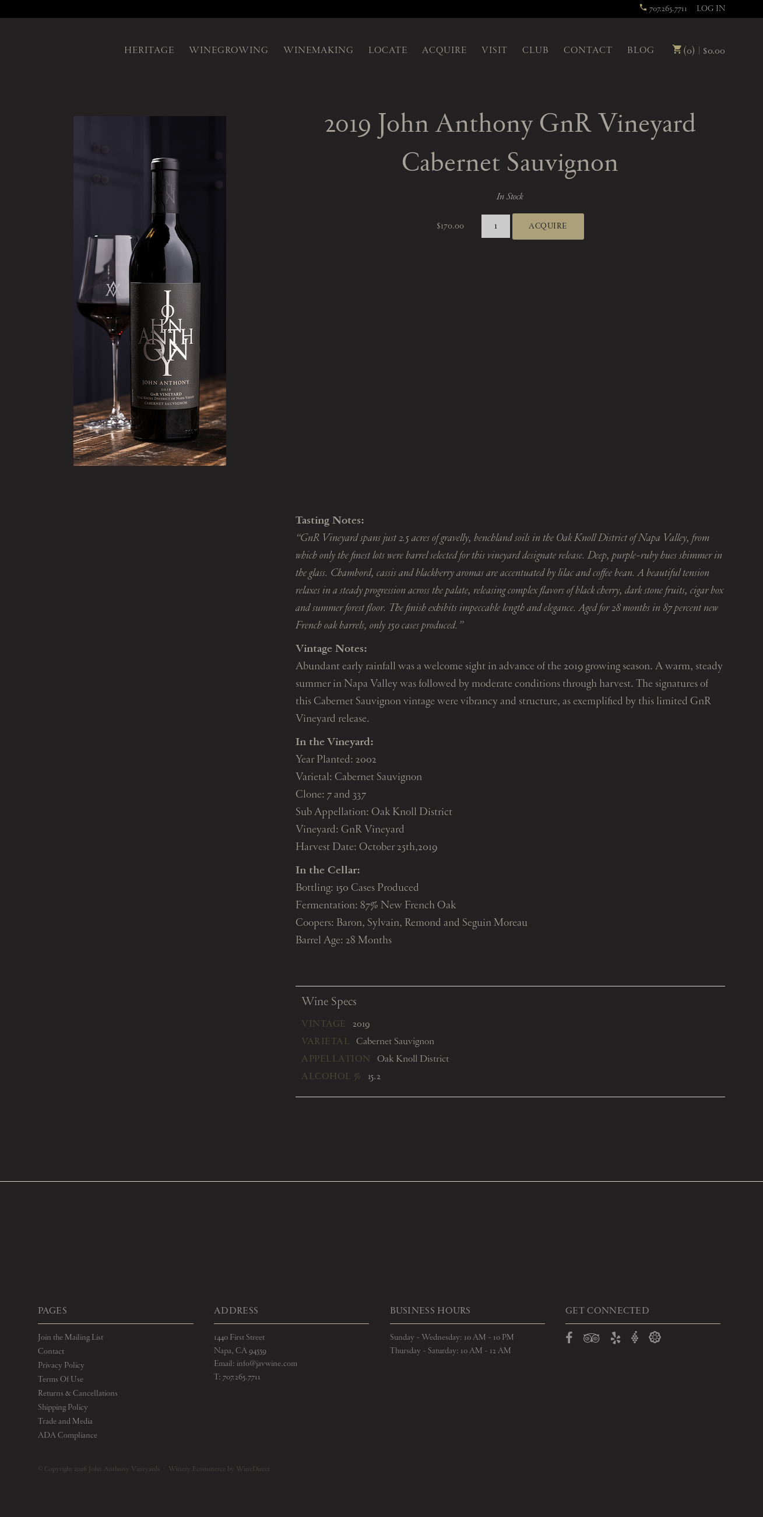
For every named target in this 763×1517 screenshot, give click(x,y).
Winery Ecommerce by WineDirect (219, 1469)
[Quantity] (495, 226)
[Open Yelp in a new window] (615, 1340)
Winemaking (318, 51)
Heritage (149, 51)
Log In (711, 8)
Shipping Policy (63, 1407)
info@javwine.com (267, 1363)
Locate (387, 51)
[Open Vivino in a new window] (634, 1337)
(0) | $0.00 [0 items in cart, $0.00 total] (698, 51)
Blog (641, 51)
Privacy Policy (61, 1365)
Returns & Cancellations (78, 1393)
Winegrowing (229, 51)
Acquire (444, 51)
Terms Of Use (60, 1379)
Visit (494, 51)
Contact (588, 51)
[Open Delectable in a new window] (655, 1337)
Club (535, 51)
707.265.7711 (663, 8)
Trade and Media (65, 1421)
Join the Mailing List (70, 1337)
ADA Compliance (67, 1435)
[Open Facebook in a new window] (569, 1340)
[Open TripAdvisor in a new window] (591, 1340)
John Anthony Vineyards (77, 49)
